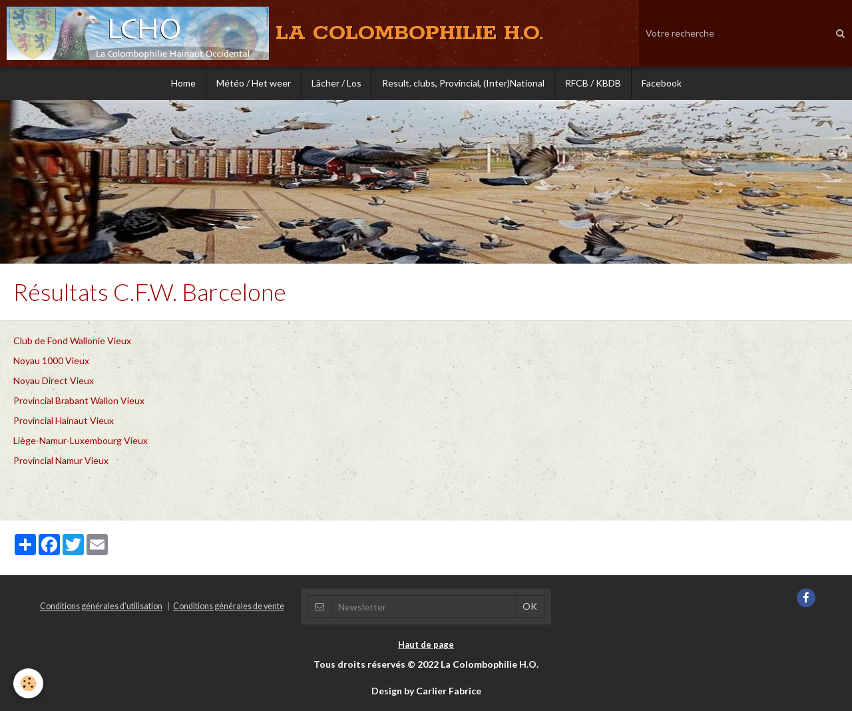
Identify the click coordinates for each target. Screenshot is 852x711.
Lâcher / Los (336, 83)
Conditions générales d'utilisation (101, 606)
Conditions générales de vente (228, 606)
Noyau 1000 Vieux (51, 360)
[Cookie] (28, 683)
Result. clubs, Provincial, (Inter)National (463, 83)
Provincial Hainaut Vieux (63, 420)
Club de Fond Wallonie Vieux (72, 340)
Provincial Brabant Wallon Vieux (78, 400)
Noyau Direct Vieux (53, 380)
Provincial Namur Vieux (60, 460)
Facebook (662, 83)
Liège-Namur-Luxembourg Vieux (80, 440)
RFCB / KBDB (593, 83)
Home (183, 83)
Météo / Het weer (253, 83)
